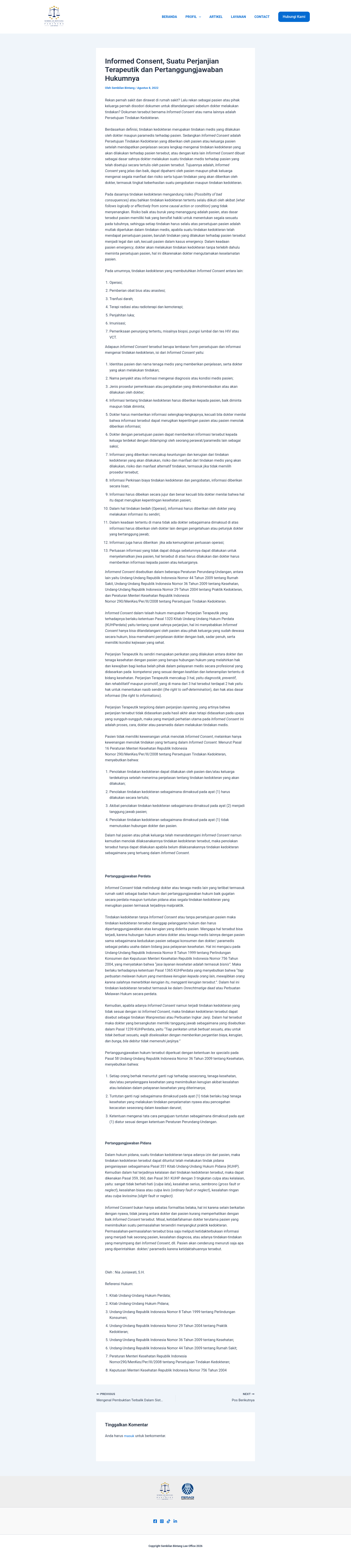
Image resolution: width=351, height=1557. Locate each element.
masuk (129, 1436)
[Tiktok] (169, 1521)
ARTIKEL (220, 17)
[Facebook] (155, 1521)
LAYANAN (240, 17)
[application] (205, 17)
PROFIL (199, 17)
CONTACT (262, 17)
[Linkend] (175, 1521)
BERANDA (177, 17)
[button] (294, 17)
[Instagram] (162, 1521)
